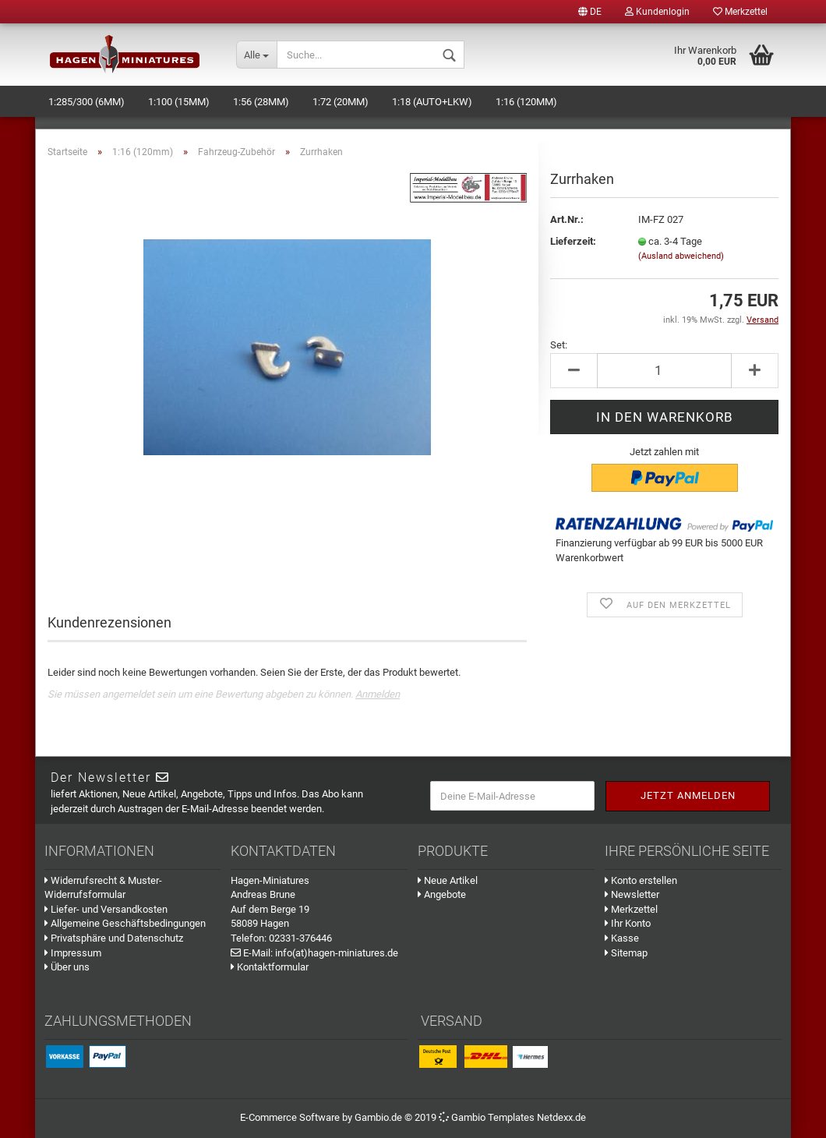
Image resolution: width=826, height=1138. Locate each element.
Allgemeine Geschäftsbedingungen (125, 923)
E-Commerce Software (290, 1117)
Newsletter (632, 894)
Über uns (67, 967)
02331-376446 (300, 938)
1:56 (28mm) (261, 102)
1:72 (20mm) (340, 102)
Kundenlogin (657, 11)
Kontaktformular (270, 967)
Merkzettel (740, 11)
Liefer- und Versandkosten (106, 909)
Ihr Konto (628, 923)
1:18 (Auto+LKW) (432, 102)
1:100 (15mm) (179, 102)
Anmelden (377, 694)
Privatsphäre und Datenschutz (113, 938)
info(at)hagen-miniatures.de (336, 953)
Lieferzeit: (573, 241)
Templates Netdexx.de (537, 1117)
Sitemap (626, 953)
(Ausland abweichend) (681, 256)
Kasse (622, 938)
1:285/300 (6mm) (86, 102)
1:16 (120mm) (526, 102)
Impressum (72, 953)
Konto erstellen (641, 880)
